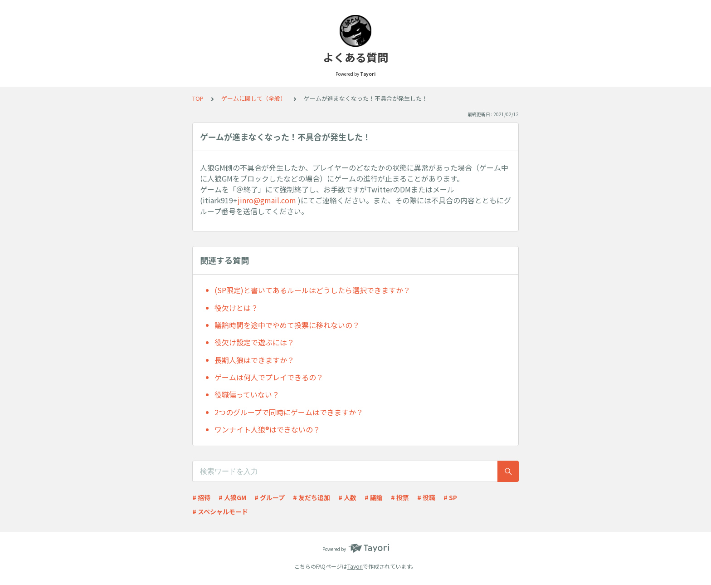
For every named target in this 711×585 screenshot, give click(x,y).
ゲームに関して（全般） (253, 98)
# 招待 (201, 497)
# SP (450, 497)
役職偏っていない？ (246, 394)
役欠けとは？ (236, 307)
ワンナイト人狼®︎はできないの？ (267, 429)
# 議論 (374, 497)
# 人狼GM (232, 497)
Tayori (355, 566)
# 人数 (347, 497)
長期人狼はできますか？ (254, 359)
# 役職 (426, 497)
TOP (198, 98)
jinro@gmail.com (267, 200)
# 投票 (400, 497)
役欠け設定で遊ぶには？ (254, 342)
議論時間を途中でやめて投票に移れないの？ (287, 325)
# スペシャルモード (220, 511)
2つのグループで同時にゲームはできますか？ (288, 412)
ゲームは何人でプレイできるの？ (268, 377)
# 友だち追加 (311, 497)
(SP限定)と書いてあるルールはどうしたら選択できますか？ (312, 290)
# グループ (269, 497)
